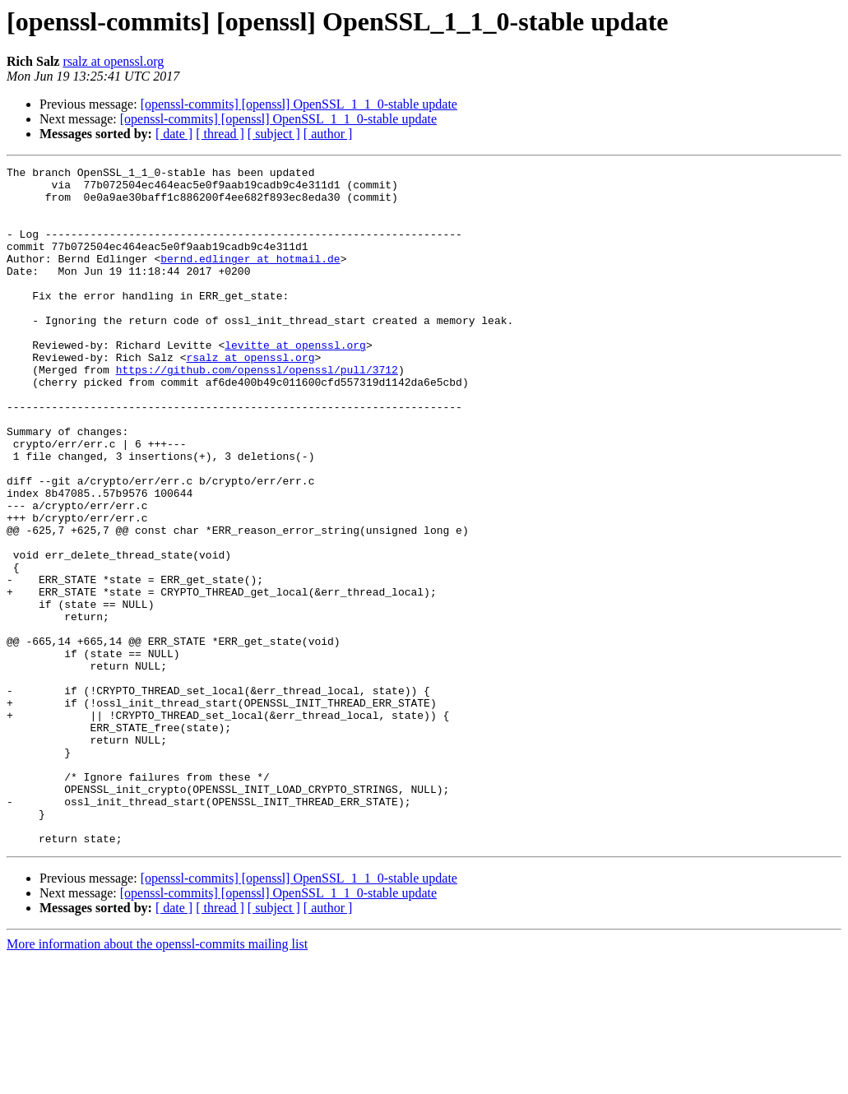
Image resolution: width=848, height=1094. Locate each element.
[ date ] (173, 134)
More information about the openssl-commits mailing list (157, 1080)
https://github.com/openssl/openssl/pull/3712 (257, 411)
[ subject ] (274, 134)
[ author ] (328, 134)
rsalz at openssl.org (113, 61)
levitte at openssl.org (295, 381)
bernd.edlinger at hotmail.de (250, 278)
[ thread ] (220, 134)
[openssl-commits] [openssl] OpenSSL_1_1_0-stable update (299, 104)
